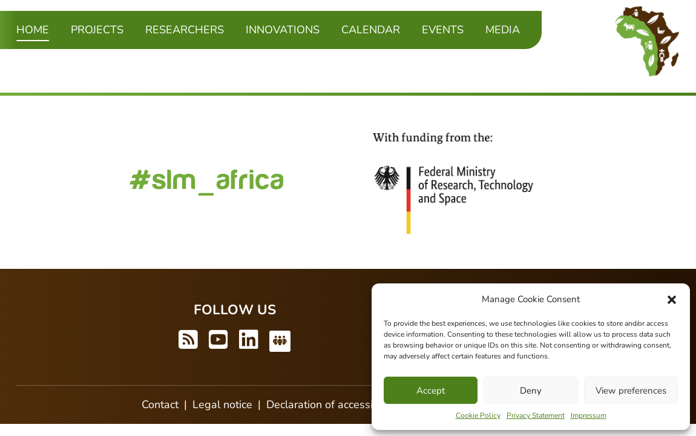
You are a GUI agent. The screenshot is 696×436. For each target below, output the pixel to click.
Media (502, 29)
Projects (97, 29)
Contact (160, 404)
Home (32, 29)
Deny (531, 391)
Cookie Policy (478, 415)
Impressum (588, 415)
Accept (430, 391)
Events (443, 29)
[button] (672, 299)
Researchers (184, 29)
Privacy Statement (536, 415)
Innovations (283, 29)
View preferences (631, 391)
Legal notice (222, 404)
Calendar (370, 29)
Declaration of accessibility (331, 404)
